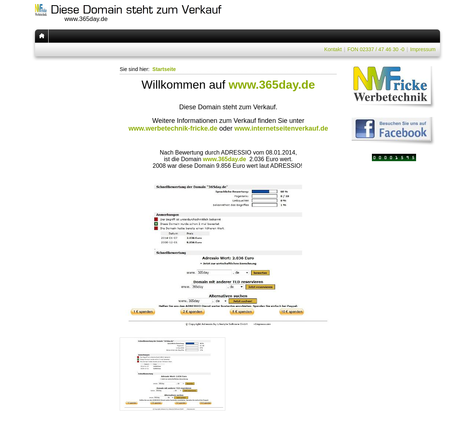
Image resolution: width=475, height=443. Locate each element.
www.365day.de (272, 84)
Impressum (423, 49)
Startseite (164, 69)
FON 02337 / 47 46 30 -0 (375, 49)
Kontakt (333, 49)
